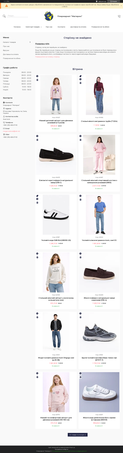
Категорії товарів (33, 27)
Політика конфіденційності (78, 451)
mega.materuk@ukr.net (11, 131)
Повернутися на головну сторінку (47, 57)
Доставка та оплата (78, 27)
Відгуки (6, 50)
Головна (17, 27)
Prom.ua (72, 447)
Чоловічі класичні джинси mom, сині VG (99, 240)
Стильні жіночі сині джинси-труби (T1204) (99, 121)
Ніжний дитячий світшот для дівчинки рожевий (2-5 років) (56, 122)
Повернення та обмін (100, 27)
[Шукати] (4, 16)
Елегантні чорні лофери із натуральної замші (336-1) (56, 181)
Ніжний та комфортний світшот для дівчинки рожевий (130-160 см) (56, 419)
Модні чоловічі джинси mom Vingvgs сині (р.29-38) (56, 359)
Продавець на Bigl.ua (61, 449)
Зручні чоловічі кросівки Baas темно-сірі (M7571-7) (99, 359)
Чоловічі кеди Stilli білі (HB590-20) (56, 240)
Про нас (49, 27)
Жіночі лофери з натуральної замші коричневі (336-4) (99, 299)
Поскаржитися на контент (60, 451)
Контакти (61, 27)
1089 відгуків (102, 1)
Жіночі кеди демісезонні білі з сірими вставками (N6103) (99, 419)
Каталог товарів (9, 42)
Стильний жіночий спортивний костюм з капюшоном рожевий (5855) (99, 181)
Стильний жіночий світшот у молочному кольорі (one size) (56, 299)
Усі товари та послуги (76, 435)
